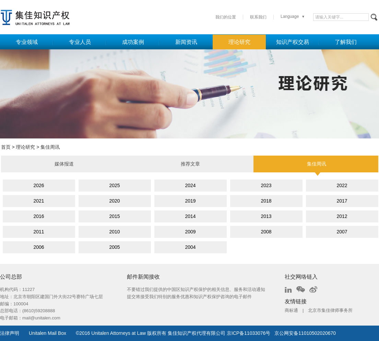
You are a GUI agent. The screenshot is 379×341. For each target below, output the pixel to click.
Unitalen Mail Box (47, 333)
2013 (266, 216)
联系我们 (258, 17)
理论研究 (239, 42)
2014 (190, 216)
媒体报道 (64, 164)
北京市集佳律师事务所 (330, 310)
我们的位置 (225, 17)
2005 (114, 247)
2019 (190, 201)
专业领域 (27, 42)
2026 (38, 185)
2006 (38, 247)
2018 (266, 201)
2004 (190, 247)
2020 (114, 201)
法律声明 (9, 333)
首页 (6, 147)
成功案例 (133, 42)
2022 (341, 185)
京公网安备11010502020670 (305, 333)
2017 (341, 201)
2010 (114, 231)
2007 (341, 231)
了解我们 (346, 42)
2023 (266, 185)
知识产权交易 (292, 42)
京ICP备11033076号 (249, 333)
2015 (114, 216)
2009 (190, 231)
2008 (266, 231)
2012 (341, 216)
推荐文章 (190, 164)
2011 (38, 231)
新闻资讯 (186, 42)
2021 (38, 201)
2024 (190, 185)
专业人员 (80, 42)
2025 (114, 185)
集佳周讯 (50, 147)
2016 (38, 216)
